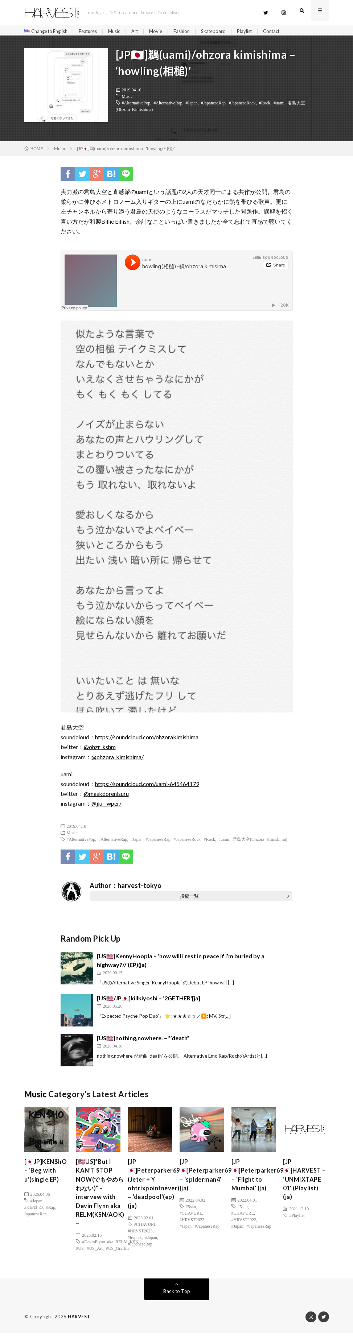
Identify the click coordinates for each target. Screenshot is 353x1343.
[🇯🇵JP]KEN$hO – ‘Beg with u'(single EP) (45, 1179)
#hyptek (135, 1245)
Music (122, 31)
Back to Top (176, 1301)
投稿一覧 (189, 898)
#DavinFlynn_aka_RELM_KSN (110, 1251)
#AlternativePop (136, 105)
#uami (279, 105)
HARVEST (79, 1327)
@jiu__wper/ (106, 805)
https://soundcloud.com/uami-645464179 (147, 786)
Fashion (193, 31)
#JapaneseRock (242, 105)
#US (79, 1258)
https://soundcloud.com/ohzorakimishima (146, 739)
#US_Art (95, 1258)
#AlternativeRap (167, 105)
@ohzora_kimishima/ (117, 759)
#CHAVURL (145, 1232)
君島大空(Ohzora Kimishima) (260, 841)
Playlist (258, 31)
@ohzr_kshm (100, 749)
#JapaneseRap (213, 105)
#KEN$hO (33, 1219)
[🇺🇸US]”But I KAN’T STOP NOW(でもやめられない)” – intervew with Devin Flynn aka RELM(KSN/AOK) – (102, 1199)
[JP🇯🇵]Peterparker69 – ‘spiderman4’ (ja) (208, 1179)
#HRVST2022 (192, 1225)
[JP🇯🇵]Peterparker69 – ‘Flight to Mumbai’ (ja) (259, 1179)
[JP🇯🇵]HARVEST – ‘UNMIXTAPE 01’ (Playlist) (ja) (304, 1189)
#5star (191, 1212)
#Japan (191, 105)
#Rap (50, 1219)
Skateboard (226, 31)
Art (144, 31)
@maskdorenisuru (106, 796)
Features (94, 31)
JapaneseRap (35, 1225)
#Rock (264, 105)
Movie (166, 31)
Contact (287, 31)
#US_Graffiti (117, 1258)
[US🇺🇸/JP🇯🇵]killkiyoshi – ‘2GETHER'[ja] (148, 1000)
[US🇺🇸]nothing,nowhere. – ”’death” (143, 1040)
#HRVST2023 (140, 1238)
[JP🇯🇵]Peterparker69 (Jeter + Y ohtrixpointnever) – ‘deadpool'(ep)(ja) (156, 1189)
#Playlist (296, 1232)
